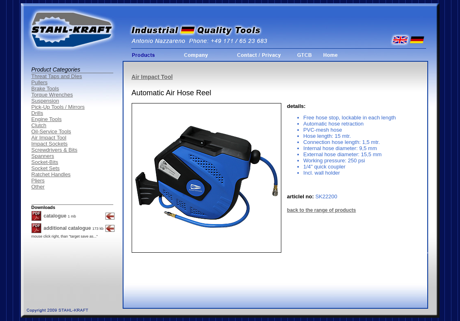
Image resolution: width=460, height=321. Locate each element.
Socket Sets (45, 168)
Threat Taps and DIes (56, 76)
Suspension (45, 101)
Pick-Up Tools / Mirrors (58, 107)
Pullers (39, 82)
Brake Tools (45, 88)
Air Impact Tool (49, 138)
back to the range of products (321, 210)
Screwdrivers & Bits (54, 150)
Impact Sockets (49, 144)
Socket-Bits (44, 162)
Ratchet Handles (51, 174)
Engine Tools (46, 119)
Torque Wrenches (52, 95)
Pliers (38, 180)
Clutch (39, 125)
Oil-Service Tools (51, 131)
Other (38, 187)
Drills (37, 113)
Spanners (42, 156)
